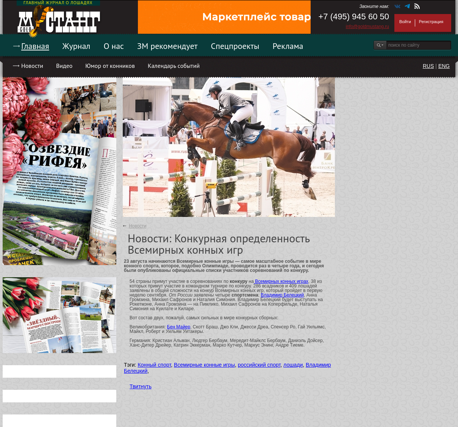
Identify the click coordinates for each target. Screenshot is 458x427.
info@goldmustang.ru (367, 26)
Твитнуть (141, 386)
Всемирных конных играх (281, 281)
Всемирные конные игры (204, 365)
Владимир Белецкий (282, 295)
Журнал (77, 46)
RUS (428, 66)
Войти (405, 21)
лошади (293, 365)
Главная (35, 46)
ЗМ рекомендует (167, 46)
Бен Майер (178, 327)
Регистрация (431, 21)
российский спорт (259, 365)
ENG (444, 66)
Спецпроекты (235, 46)
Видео (64, 65)
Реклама (288, 46)
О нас (113, 46)
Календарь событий (174, 65)
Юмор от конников (110, 65)
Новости (32, 65)
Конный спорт (154, 365)
